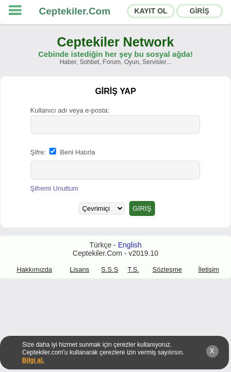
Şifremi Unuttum (54, 188)
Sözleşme (167, 269)
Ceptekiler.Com (74, 11)
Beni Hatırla (71, 152)
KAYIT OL (150, 11)
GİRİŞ (199, 11)
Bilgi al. (33, 360)
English (130, 245)
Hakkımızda (34, 269)
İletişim (208, 269)
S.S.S (109, 269)
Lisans (79, 269)
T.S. (133, 269)
